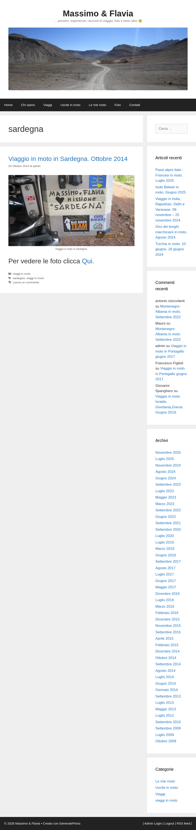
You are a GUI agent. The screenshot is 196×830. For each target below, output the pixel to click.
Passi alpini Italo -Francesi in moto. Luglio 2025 (169, 175)
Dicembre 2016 (167, 594)
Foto (118, 105)
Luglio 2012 (164, 715)
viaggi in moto (21, 273)
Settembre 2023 (168, 485)
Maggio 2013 (165, 709)
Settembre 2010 (168, 722)
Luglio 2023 (164, 491)
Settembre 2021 (168, 523)
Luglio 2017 (164, 574)
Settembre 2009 (168, 728)
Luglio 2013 (164, 703)
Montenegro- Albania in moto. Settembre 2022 (168, 311)
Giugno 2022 (165, 517)
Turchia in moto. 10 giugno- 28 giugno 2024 (170, 249)
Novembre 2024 (168, 465)
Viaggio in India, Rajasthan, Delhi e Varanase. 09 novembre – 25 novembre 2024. (170, 209)
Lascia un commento (26, 282)
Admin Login (153, 823)
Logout (169, 823)
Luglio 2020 (164, 536)
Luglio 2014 (164, 677)
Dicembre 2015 (167, 619)
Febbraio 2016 (167, 613)
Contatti (134, 105)
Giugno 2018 (165, 555)
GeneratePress (69, 823)
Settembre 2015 (168, 632)
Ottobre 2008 (165, 741)
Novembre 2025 (168, 453)
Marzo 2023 (164, 504)
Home (8, 105)
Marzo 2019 (164, 549)
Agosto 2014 (165, 671)
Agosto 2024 (165, 472)
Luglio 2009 (164, 735)
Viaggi (47, 105)
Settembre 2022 (168, 510)
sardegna (19, 278)
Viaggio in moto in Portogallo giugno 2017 (171, 351)
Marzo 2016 (164, 607)
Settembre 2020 (168, 530)
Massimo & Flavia (98, 13)
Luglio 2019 (164, 542)
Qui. (88, 261)
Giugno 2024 (165, 478)
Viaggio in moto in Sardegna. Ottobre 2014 (68, 158)
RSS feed (183, 823)
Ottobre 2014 (165, 658)
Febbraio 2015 (167, 645)
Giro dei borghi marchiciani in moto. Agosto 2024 (171, 232)
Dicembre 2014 (167, 651)
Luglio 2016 (164, 600)
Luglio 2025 (164, 459)
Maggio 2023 (165, 497)
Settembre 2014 (168, 664)
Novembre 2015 (168, 626)
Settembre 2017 (168, 561)
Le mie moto (97, 105)
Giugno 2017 (165, 581)
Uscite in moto (70, 105)
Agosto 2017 (165, 568)
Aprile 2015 (164, 638)
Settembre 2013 (168, 696)
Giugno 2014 (165, 683)
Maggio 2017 (165, 587)
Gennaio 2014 (166, 690)
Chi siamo (28, 105)
